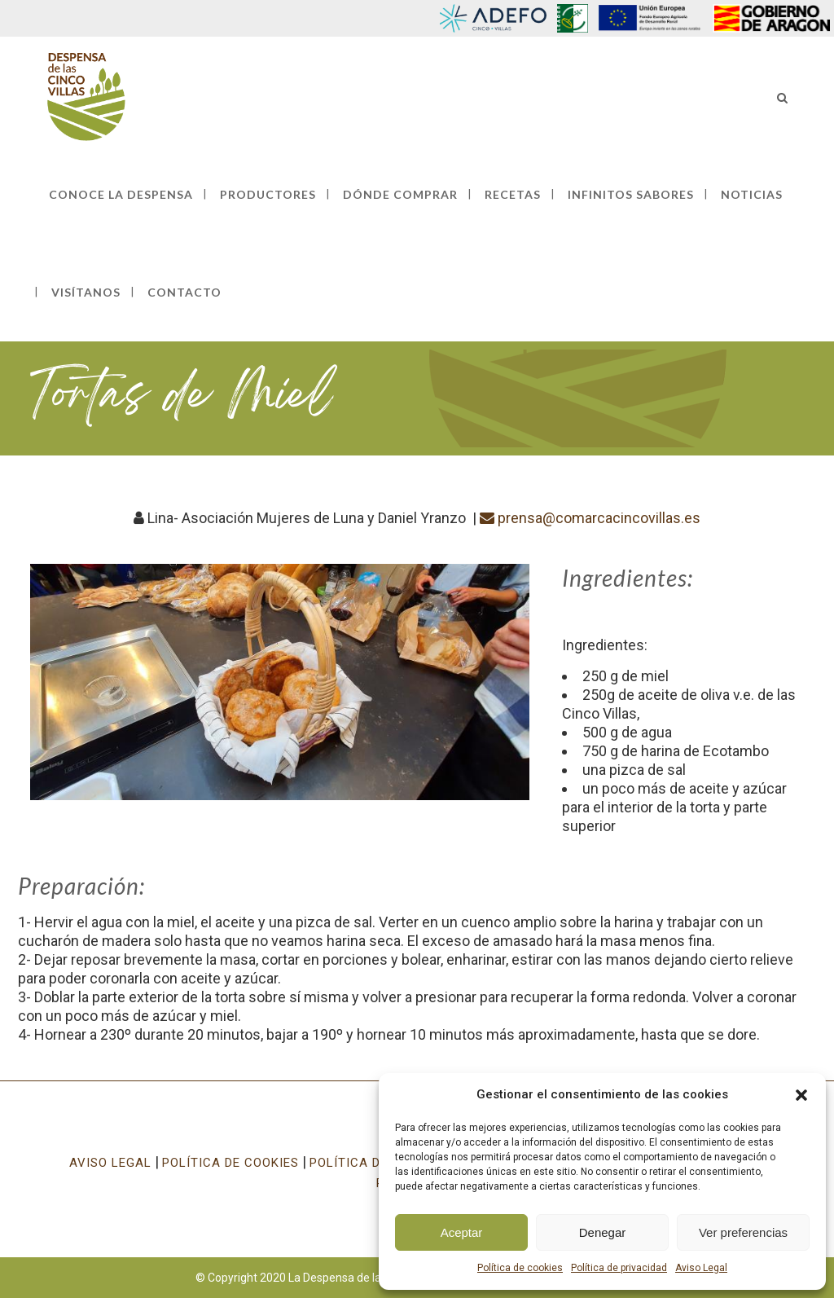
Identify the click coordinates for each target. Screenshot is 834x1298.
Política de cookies (520, 1268)
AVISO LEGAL (110, 1162)
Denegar (602, 1232)
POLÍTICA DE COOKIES (230, 1162)
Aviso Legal (701, 1268)
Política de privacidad (619, 1268)
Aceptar (462, 1232)
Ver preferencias (743, 1232)
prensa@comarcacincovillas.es (590, 517)
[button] (801, 1095)
